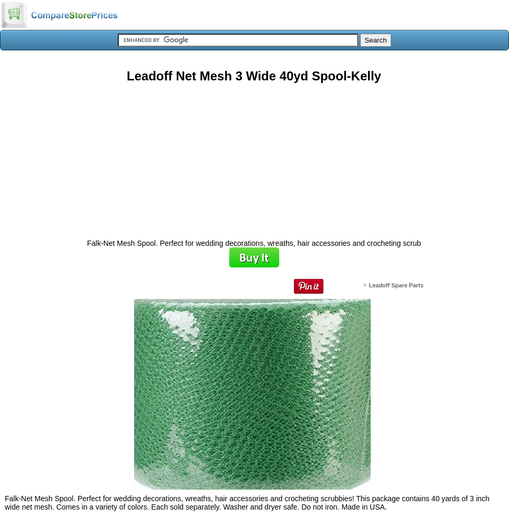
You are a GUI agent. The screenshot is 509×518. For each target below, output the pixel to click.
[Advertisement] (254, 157)
